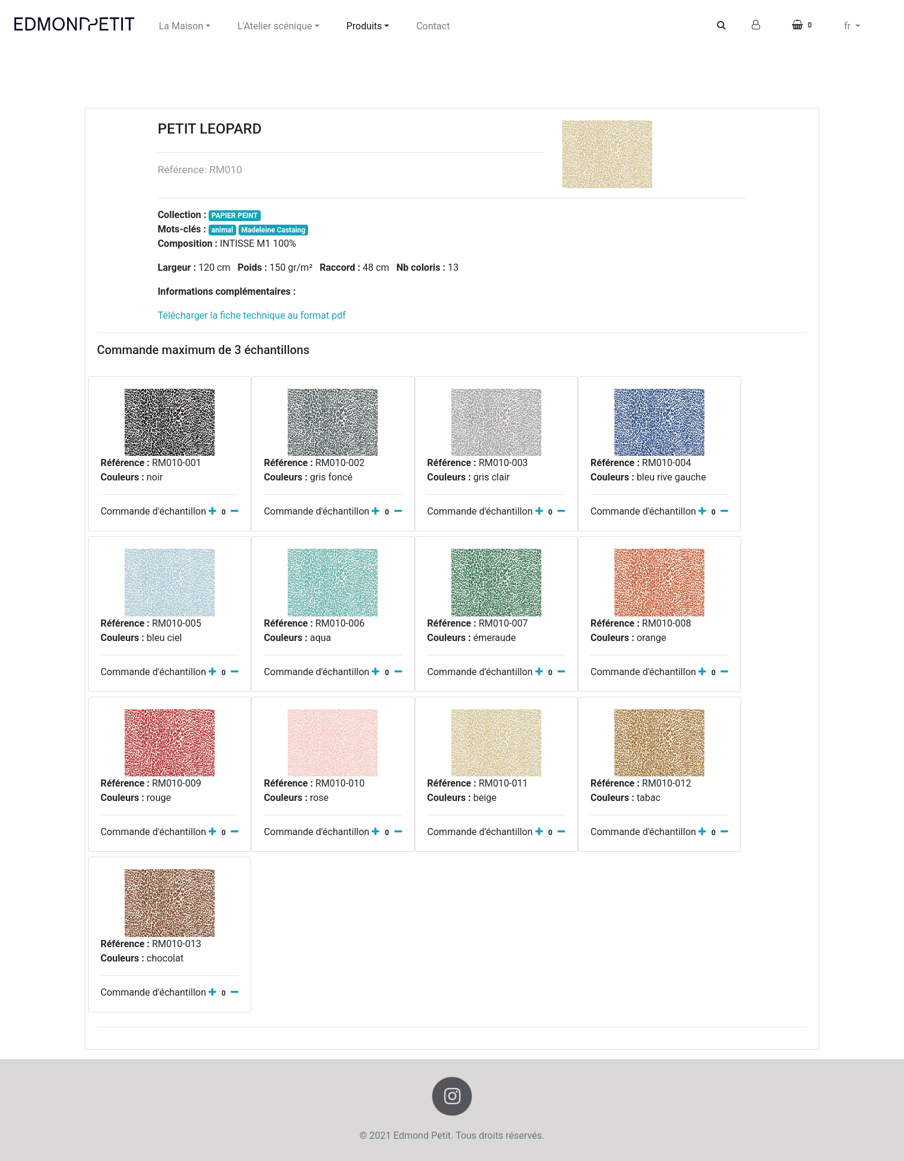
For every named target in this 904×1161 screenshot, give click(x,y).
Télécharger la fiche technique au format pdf (252, 315)
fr (848, 26)
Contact (433, 26)
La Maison (181, 26)
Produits (364, 26)
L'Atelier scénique (274, 26)
